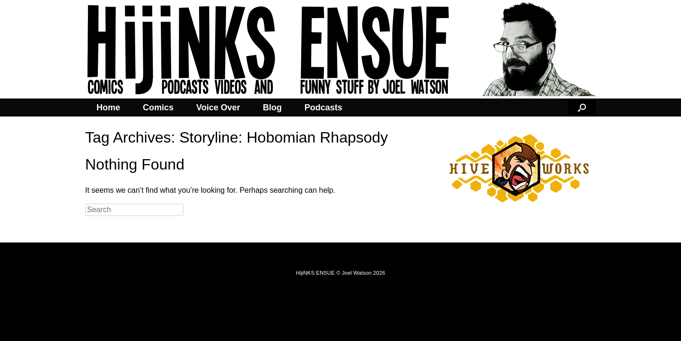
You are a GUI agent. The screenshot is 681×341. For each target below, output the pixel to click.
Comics (158, 107)
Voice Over (218, 107)
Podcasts (323, 107)
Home (108, 107)
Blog (272, 107)
